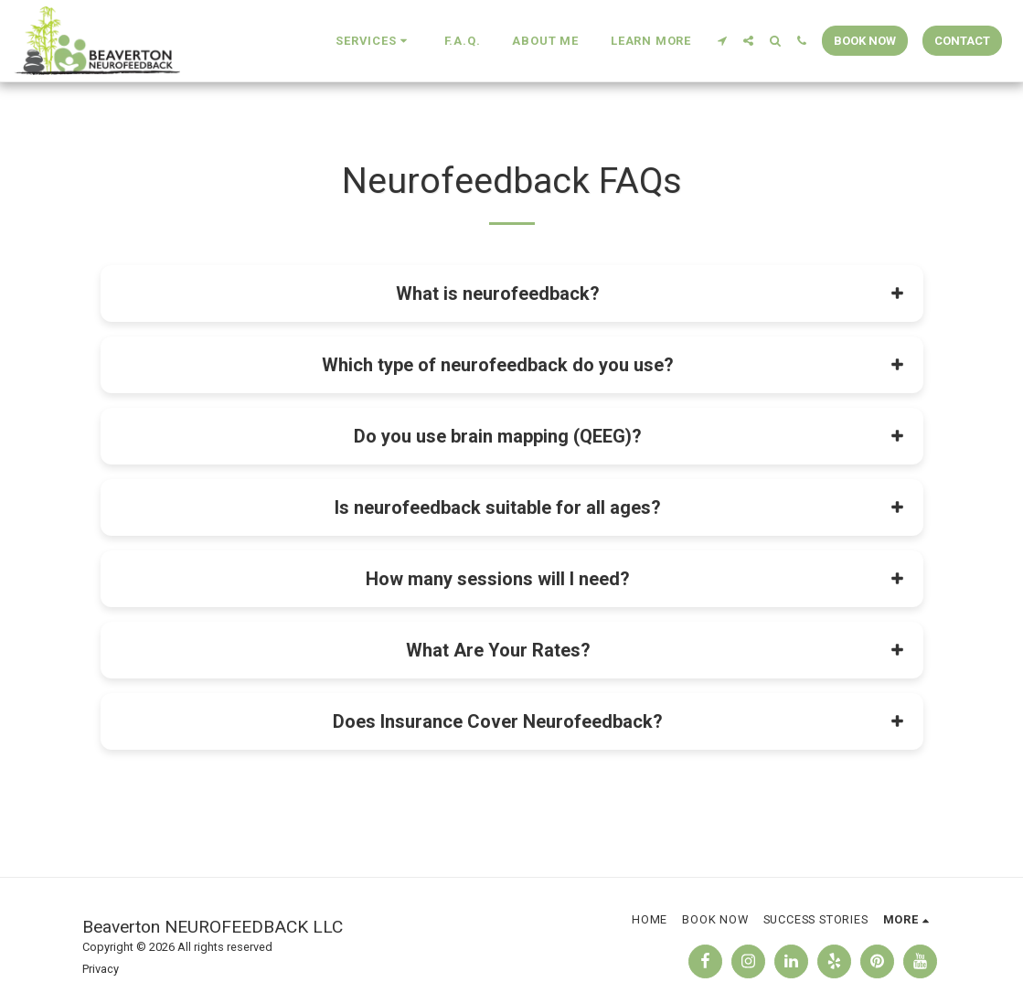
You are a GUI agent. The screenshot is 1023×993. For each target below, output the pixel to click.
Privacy (100, 969)
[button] (373, 41)
